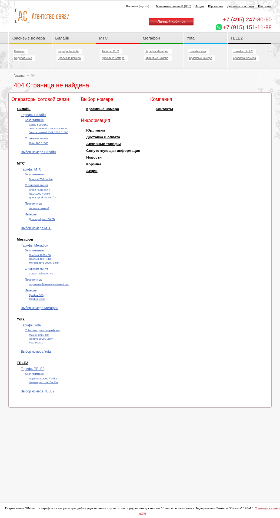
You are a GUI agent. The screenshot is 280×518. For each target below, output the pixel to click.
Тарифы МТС (110, 51)
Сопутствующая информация (113, 151)
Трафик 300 (36, 295)
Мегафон (151, 38)
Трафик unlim (37, 298)
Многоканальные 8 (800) (173, 6)
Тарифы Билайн (68, 51)
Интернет (31, 214)
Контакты (265, 6)
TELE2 (236, 38)
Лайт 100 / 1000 (38, 143)
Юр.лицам (215, 6)
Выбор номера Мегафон (39, 308)
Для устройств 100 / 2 (42, 197)
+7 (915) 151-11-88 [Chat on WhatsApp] (247, 27)
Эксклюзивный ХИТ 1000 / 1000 (48, 132)
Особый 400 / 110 (40, 258)
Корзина (93, 164)
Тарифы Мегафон (156, 51)
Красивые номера (28, 38)
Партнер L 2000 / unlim (43, 378)
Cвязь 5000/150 (38, 124)
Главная (19, 75)
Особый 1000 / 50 (40, 255)
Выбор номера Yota (36, 351)
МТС (103, 38)
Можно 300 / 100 (39, 334)
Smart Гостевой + (39, 189)
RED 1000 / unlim (39, 193)
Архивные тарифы (103, 144)
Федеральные (23, 58)
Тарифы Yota (197, 51)
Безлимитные (34, 120)
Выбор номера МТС (36, 228)
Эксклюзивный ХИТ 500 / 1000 (48, 128)
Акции (199, 6)
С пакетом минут (36, 138)
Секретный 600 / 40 (41, 273)
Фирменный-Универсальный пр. (49, 284)
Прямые (19, 51)
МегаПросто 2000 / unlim (44, 262)
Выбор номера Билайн (38, 152)
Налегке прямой (39, 208)
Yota (190, 38)
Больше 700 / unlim (40, 179)
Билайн (62, 38)
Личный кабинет (171, 21)
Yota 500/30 (36, 342)
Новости (94, 157)
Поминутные (33, 203)
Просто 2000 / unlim (41, 338)
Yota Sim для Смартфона (42, 330)
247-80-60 (247, 19)
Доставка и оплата (240, 6)
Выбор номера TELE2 (37, 391)
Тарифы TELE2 (242, 51)
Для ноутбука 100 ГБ (42, 219)
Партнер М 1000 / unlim (43, 382)
